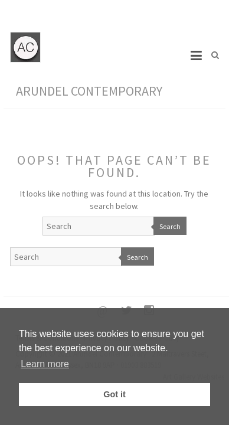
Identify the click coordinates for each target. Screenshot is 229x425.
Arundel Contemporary (89, 91)
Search (170, 226)
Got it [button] (114, 394)
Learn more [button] (45, 364)
